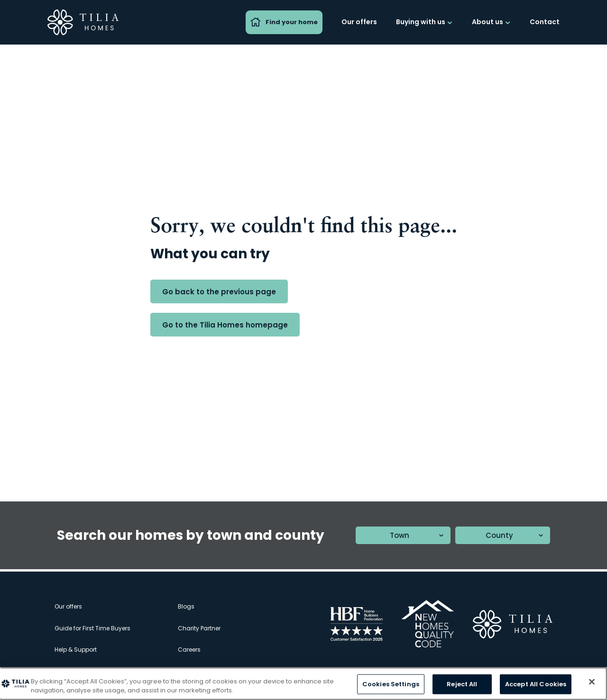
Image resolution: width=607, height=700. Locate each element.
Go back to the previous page (219, 292)
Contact (545, 22)
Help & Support (76, 649)
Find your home (284, 22)
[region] (303, 683)
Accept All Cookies (535, 684)
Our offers (359, 22)
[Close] (591, 682)
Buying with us (424, 22)
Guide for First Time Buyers (92, 628)
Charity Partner (199, 628)
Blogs (186, 606)
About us (491, 22)
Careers (189, 649)
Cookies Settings (390, 684)
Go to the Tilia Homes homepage (225, 325)
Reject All (462, 684)
